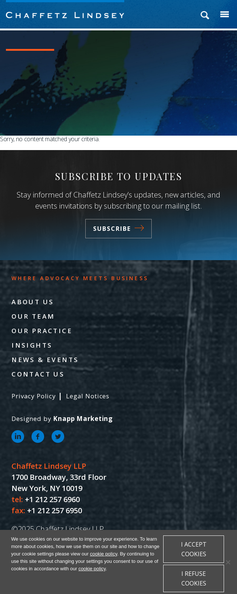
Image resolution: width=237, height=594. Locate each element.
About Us (32, 302)
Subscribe (118, 229)
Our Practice (41, 330)
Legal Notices (87, 396)
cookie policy (103, 554)
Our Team (33, 316)
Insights (31, 345)
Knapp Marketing (83, 418)
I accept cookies (194, 549)
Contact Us (38, 374)
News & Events (45, 359)
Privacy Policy (33, 396)
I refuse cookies (193, 578)
